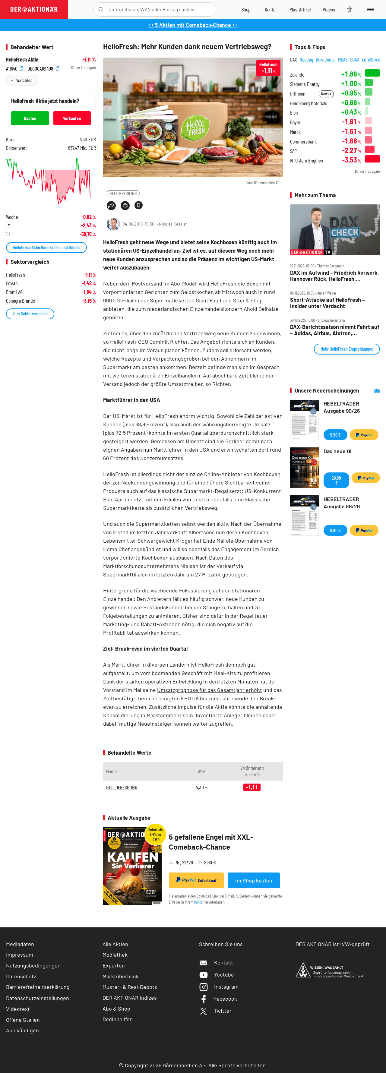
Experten (114, 965)
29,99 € (336, 480)
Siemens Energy (305, 84)
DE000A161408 (43, 67)
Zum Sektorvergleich (30, 313)
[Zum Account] (270, 9)
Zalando (297, 74)
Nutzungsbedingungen (33, 965)
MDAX (343, 59)
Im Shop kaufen (253, 880)
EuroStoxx (371, 59)
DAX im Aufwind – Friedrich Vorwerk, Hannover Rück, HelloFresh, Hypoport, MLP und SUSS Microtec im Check (334, 276)
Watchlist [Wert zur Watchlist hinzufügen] (24, 80)
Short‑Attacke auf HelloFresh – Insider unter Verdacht (327, 303)
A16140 (14, 67)
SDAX (354, 59)
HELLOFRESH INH (123, 193)
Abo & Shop (116, 1008)
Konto (198, 901)
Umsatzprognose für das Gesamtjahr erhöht (209, 689)
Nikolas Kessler (173, 223)
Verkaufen (72, 118)
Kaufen (30, 118)
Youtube (216, 974)
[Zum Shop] (246, 9)
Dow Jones (326, 59)
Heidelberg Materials (308, 103)
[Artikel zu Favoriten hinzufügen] (138, 205)
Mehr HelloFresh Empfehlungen (347, 349)
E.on (294, 112)
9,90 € (335, 434)
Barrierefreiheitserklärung (38, 986)
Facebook (218, 998)
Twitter (215, 1010)
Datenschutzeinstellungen (37, 998)
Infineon (297, 93)
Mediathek (115, 954)
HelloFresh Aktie (22, 59)
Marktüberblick (120, 976)
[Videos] (329, 9)
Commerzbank (303, 141)
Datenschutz (21, 976)
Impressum (19, 954)
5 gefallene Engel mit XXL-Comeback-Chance (211, 841)
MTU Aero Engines (306, 160)
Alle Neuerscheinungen (371, 390)
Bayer (295, 122)
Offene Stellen (23, 1019)
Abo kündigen (22, 1030)
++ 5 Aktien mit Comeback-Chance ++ (193, 24)
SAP (293, 151)
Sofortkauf (196, 880)
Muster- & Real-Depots (130, 986)
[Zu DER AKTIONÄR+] (300, 9)
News (326, 93)
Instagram (219, 986)
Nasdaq (306, 59)
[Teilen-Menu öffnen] (111, 205)
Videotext (18, 1008)
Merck (295, 132)
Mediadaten (20, 944)
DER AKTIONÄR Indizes (130, 997)
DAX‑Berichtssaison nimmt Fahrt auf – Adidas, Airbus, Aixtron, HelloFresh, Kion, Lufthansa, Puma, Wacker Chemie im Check (334, 330)
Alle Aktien (115, 944)
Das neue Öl (337, 451)
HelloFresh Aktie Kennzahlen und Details (46, 247)
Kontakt (216, 962)
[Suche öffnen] (100, 9)
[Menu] (369, 9)
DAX (293, 59)
